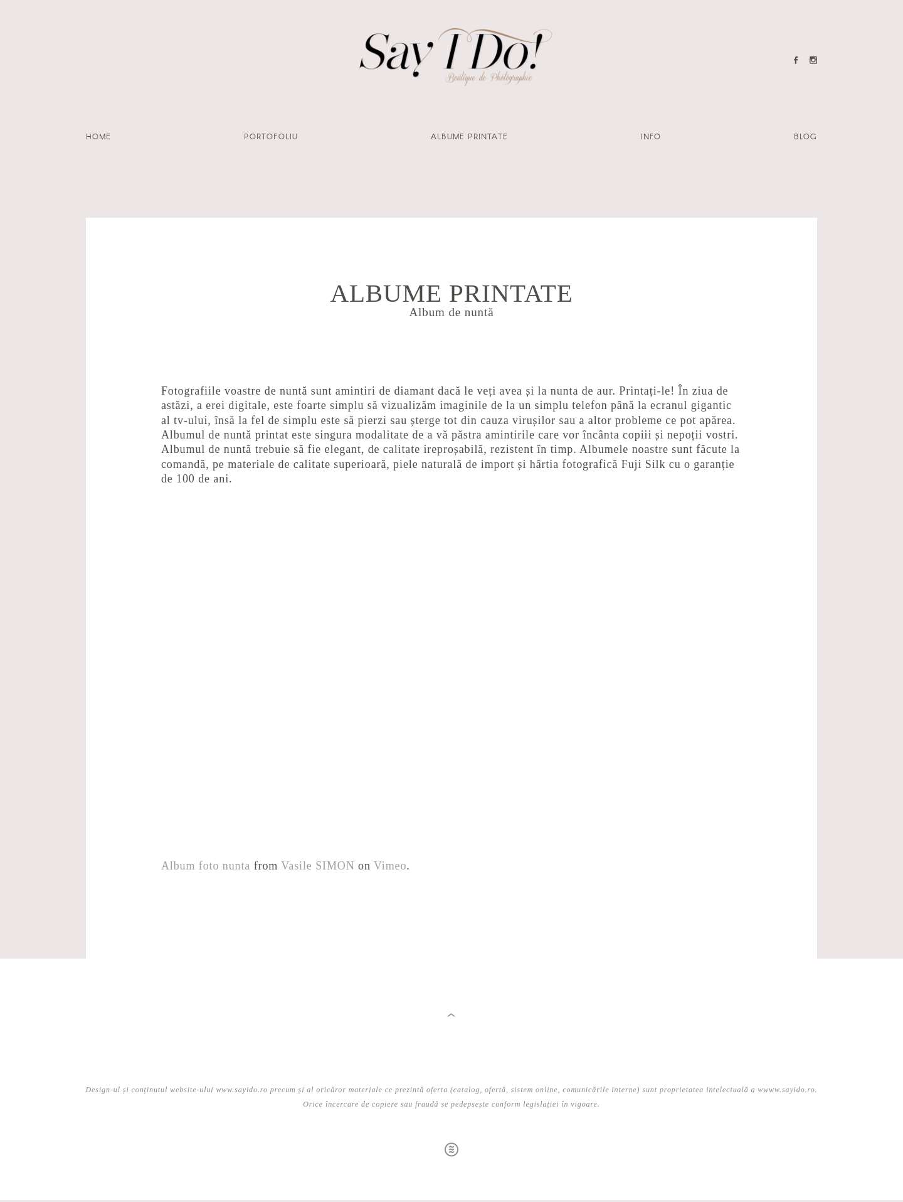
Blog (805, 136)
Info (651, 136)
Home (99, 136)
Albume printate (469, 136)
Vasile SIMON (317, 865)
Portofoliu (271, 136)
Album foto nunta (205, 865)
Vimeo (390, 865)
